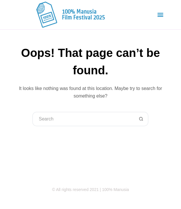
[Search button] (141, 119)
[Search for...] (83, 119)
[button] (160, 14)
